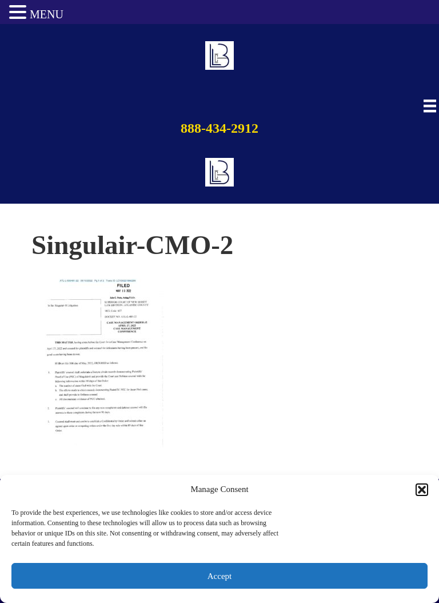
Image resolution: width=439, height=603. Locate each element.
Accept (219, 576)
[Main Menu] (428, 106)
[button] (422, 489)
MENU (46, 14)
